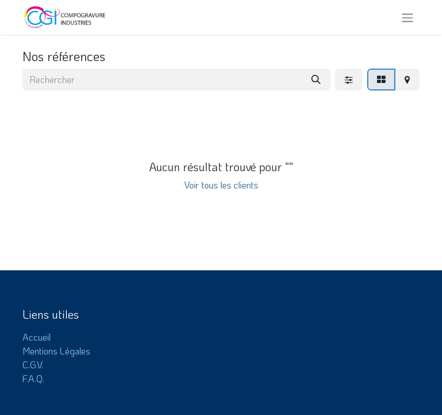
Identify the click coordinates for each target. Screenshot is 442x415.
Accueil (36, 337)
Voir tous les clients (221, 185)
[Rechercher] (316, 79)
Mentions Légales (56, 351)
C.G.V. (32, 365)
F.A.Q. (33, 378)
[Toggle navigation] (407, 17)
